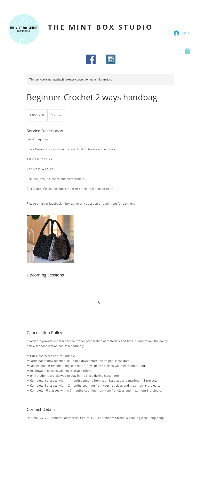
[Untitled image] (50, 239)
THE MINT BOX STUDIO (100, 27)
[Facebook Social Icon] (91, 59)
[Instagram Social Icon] (110, 59)
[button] (187, 51)
